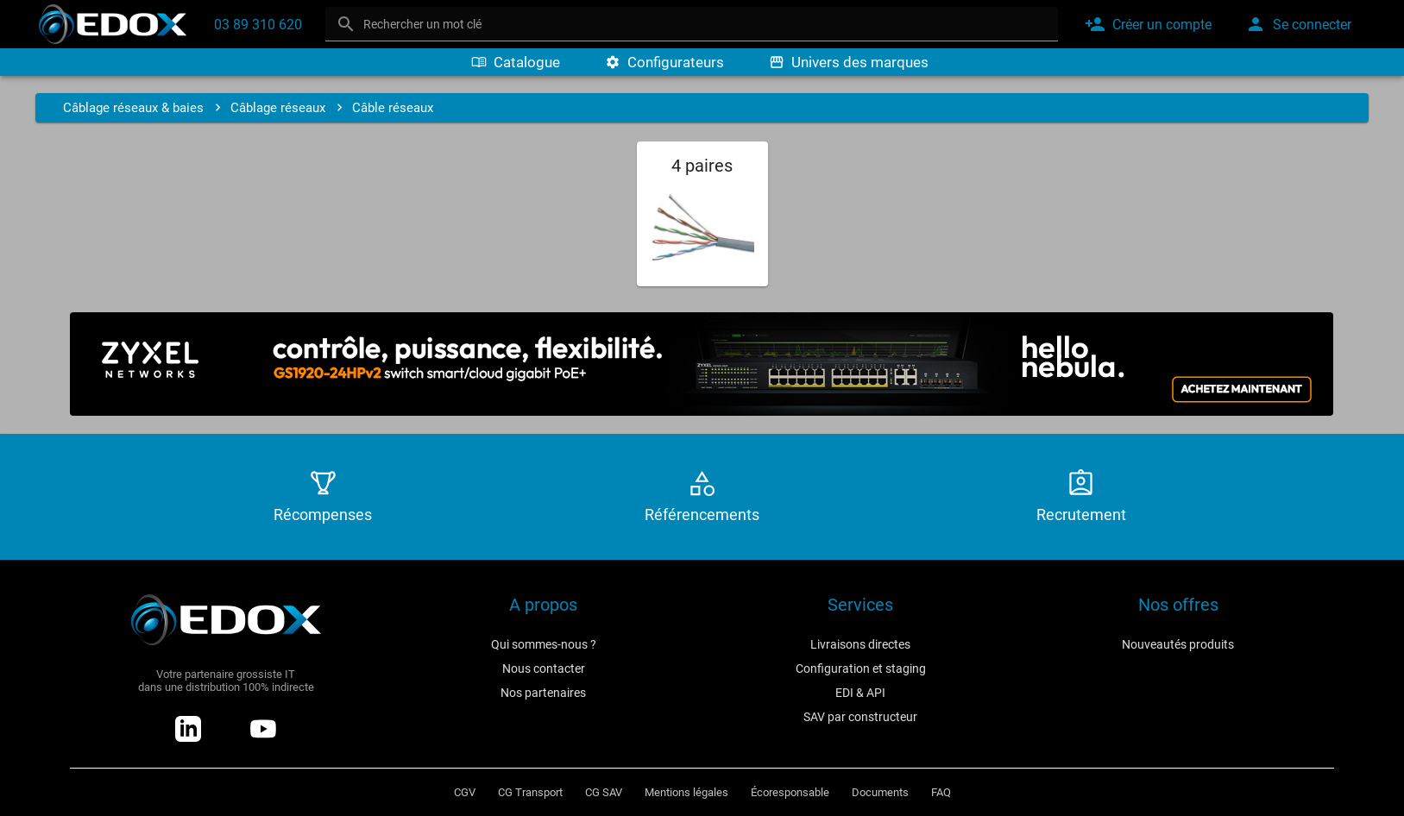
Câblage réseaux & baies (133, 108)
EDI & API (860, 693)
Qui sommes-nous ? (543, 644)
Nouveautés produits (1178, 644)
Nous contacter (543, 668)
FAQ (941, 792)
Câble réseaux (392, 108)
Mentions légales (686, 792)
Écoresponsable (790, 792)
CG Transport (530, 792)
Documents (880, 792)
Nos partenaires (543, 693)
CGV (464, 792)
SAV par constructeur (860, 717)
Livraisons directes (860, 644)
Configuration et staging (861, 668)
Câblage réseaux (277, 108)
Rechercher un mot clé (422, 24)
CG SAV (603, 792)
